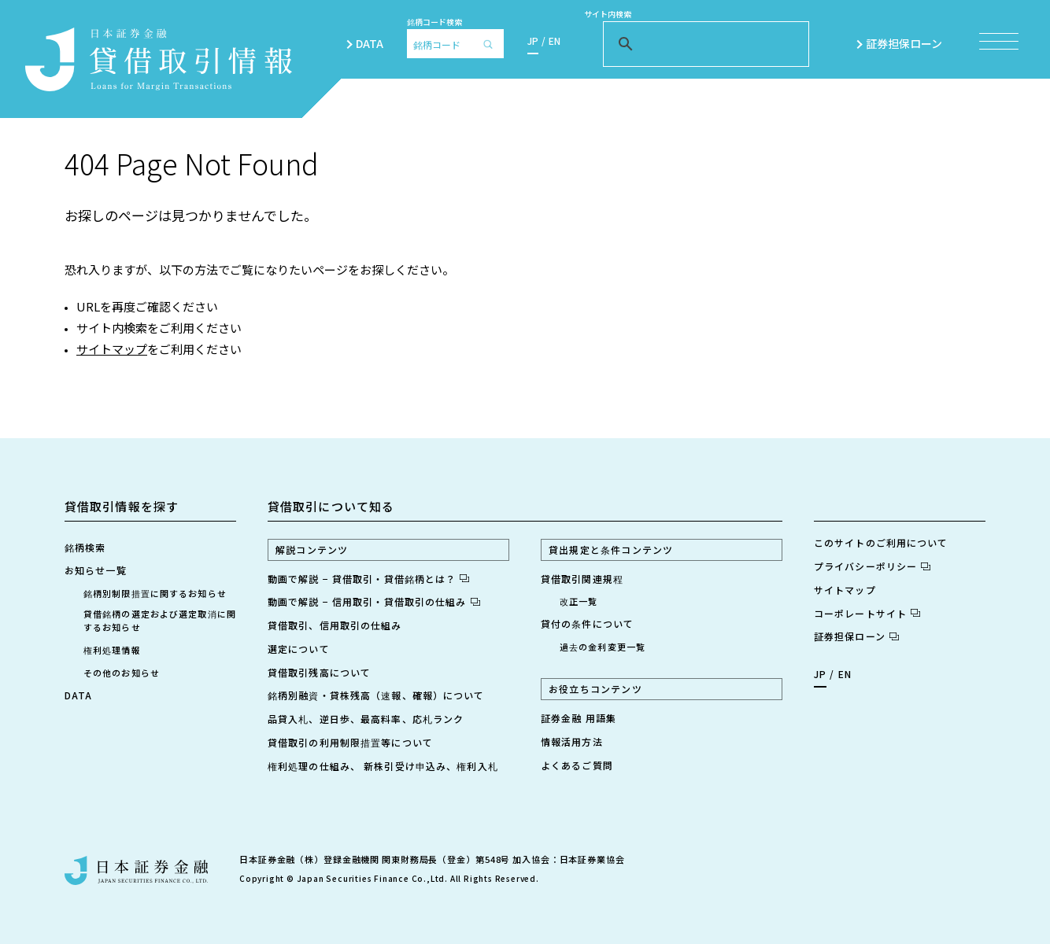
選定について (299, 648)
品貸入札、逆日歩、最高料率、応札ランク (366, 718)
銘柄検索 (85, 547)
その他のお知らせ (121, 672)
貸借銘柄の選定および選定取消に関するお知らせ (159, 620)
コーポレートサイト (867, 613)
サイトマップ (111, 349)
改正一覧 (578, 601)
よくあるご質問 (577, 765)
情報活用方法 (572, 741)
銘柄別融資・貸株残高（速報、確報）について (376, 695)
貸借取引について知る (331, 506)
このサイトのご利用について (881, 542)
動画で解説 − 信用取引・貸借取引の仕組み (374, 601)
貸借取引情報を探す (122, 506)
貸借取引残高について (319, 672)
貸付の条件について (587, 623)
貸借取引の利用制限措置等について (350, 742)
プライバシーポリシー (872, 566)
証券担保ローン (911, 43)
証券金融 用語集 (578, 718)
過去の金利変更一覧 (602, 646)
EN (554, 40)
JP (532, 40)
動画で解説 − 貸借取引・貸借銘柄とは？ (368, 578)
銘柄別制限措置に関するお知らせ (155, 593)
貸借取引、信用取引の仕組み (335, 625)
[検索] (492, 43)
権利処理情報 (112, 649)
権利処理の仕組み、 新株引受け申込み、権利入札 (383, 766)
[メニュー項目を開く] (999, 41)
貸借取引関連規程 (582, 578)
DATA (369, 43)
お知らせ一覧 (96, 570)
